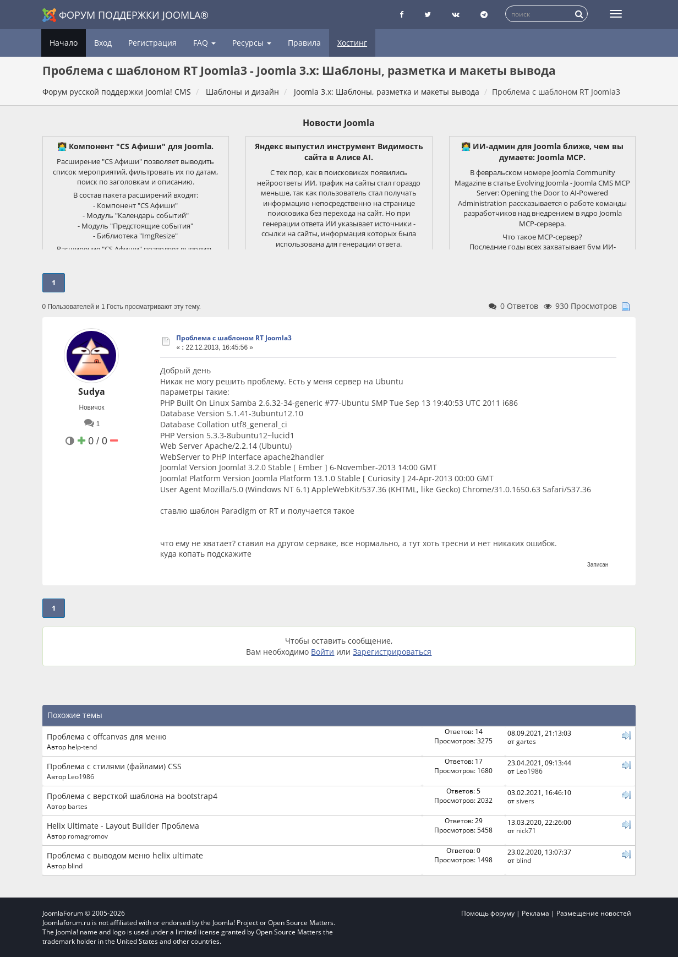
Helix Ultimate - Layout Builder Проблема (123, 825)
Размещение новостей (593, 913)
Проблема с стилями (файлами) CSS (114, 766)
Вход (103, 42)
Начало (64, 42)
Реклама (535, 913)
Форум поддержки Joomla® (125, 15)
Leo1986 (81, 776)
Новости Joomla (339, 123)
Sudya (91, 391)
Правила (304, 42)
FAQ (204, 42)
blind (75, 865)
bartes (78, 806)
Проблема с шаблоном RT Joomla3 (234, 338)
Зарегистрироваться (392, 651)
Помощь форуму (488, 913)
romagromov (88, 835)
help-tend (82, 746)
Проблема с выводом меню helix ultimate (125, 855)
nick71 (526, 830)
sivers (525, 800)
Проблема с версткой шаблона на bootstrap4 (132, 796)
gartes (526, 741)
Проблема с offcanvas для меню (107, 736)
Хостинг (352, 42)
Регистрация (152, 42)
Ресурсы (251, 42)
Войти (322, 651)
